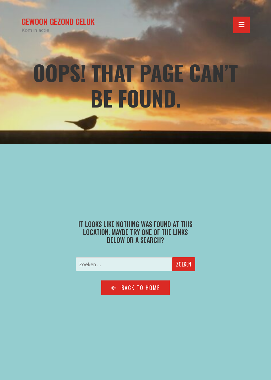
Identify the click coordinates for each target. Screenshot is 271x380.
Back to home (135, 288)
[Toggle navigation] (241, 25)
